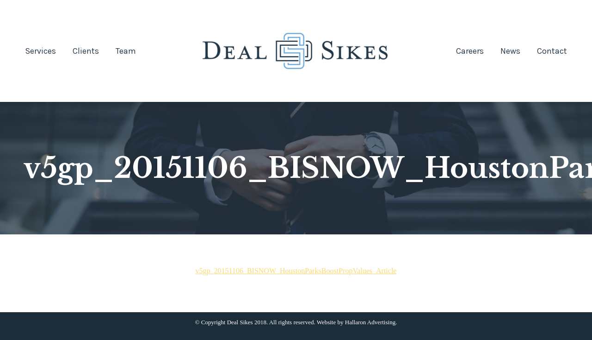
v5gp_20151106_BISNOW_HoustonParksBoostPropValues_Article (296, 271)
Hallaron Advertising (370, 322)
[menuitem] (40, 51)
